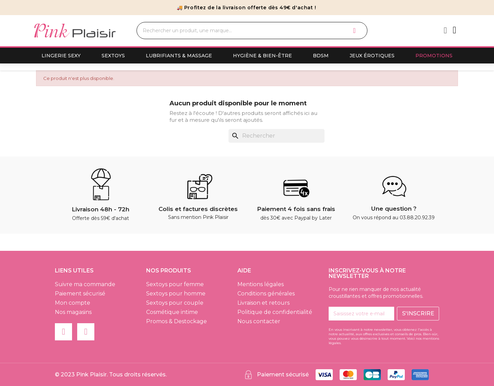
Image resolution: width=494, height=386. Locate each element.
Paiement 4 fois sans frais (296, 209)
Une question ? (393, 208)
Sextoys (113, 55)
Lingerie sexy (61, 55)
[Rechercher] (276, 136)
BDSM (321, 55)
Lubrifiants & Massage (179, 55)
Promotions (433, 55)
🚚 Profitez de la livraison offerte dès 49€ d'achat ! (246, 7)
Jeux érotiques (372, 55)
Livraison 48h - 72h (100, 209)
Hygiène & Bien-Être (262, 55)
